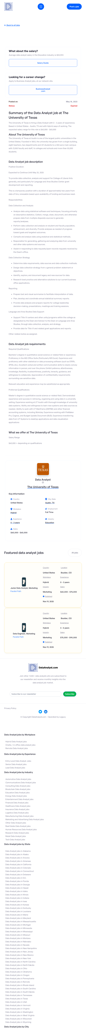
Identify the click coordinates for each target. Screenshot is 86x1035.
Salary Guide (43, 63)
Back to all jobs (12, 25)
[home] (8, 6)
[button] (41, 6)
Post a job (74, 6)
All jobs (75, 552)
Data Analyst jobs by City (16, 1026)
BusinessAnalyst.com (43, 90)
